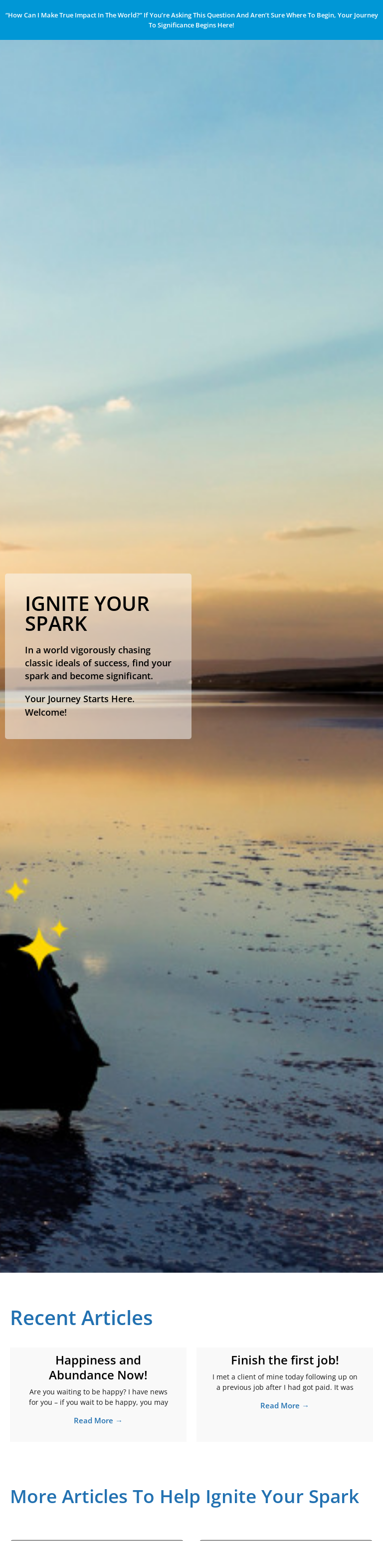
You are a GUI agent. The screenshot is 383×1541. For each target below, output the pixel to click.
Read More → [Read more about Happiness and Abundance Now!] (98, 1420)
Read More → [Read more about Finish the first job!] (284, 1405)
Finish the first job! (285, 1359)
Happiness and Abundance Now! (98, 1367)
